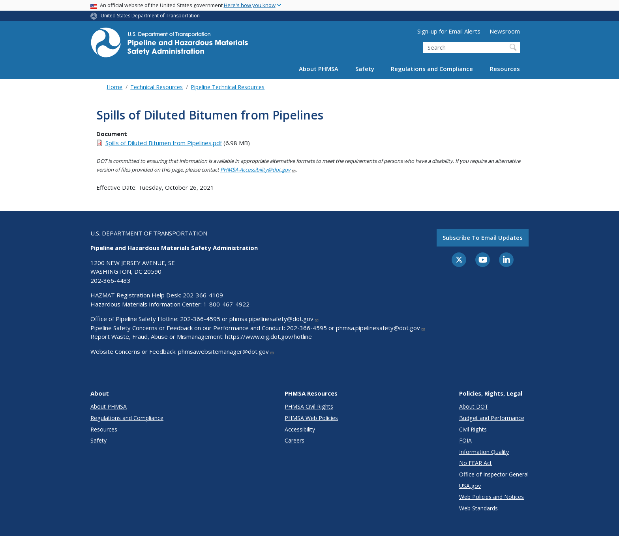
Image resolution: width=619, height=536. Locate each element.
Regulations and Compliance (432, 69)
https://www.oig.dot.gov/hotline (268, 336)
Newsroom (505, 31)
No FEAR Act (475, 463)
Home (114, 87)
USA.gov (470, 485)
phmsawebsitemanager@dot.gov (226, 351)
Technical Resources (156, 87)
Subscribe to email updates (483, 237)
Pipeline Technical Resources (227, 87)
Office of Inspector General (494, 474)
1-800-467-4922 (226, 304)
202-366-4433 (110, 280)
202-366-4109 (203, 295)
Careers (294, 440)
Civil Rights (473, 429)
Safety (364, 69)
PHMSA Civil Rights (309, 406)
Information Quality (484, 452)
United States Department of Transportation (150, 15)
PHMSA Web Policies (311, 418)
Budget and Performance (491, 418)
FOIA (465, 440)
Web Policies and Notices (491, 497)
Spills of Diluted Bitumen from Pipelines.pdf (163, 143)
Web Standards (478, 508)
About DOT (473, 406)
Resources (505, 69)
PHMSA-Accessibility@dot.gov (258, 169)
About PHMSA (318, 69)
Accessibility (300, 429)
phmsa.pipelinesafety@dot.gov (274, 319)
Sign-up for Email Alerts (448, 31)
